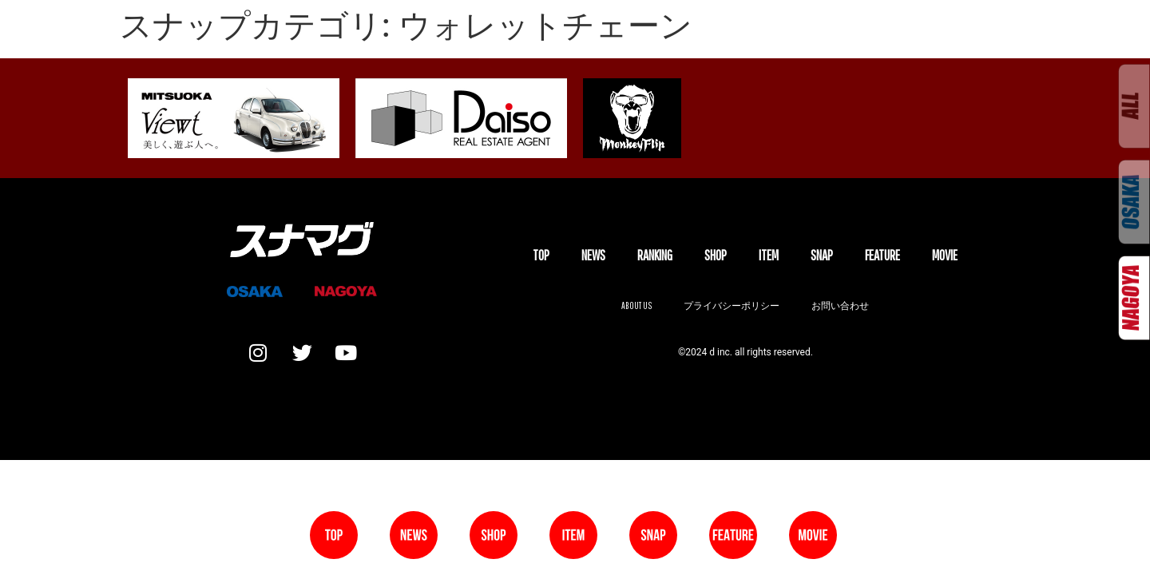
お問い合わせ (840, 305)
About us (636, 305)
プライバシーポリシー (731, 305)
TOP (541, 255)
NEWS (593, 255)
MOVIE (945, 255)
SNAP (822, 255)
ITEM (769, 255)
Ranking (654, 255)
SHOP (715, 255)
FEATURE (882, 255)
